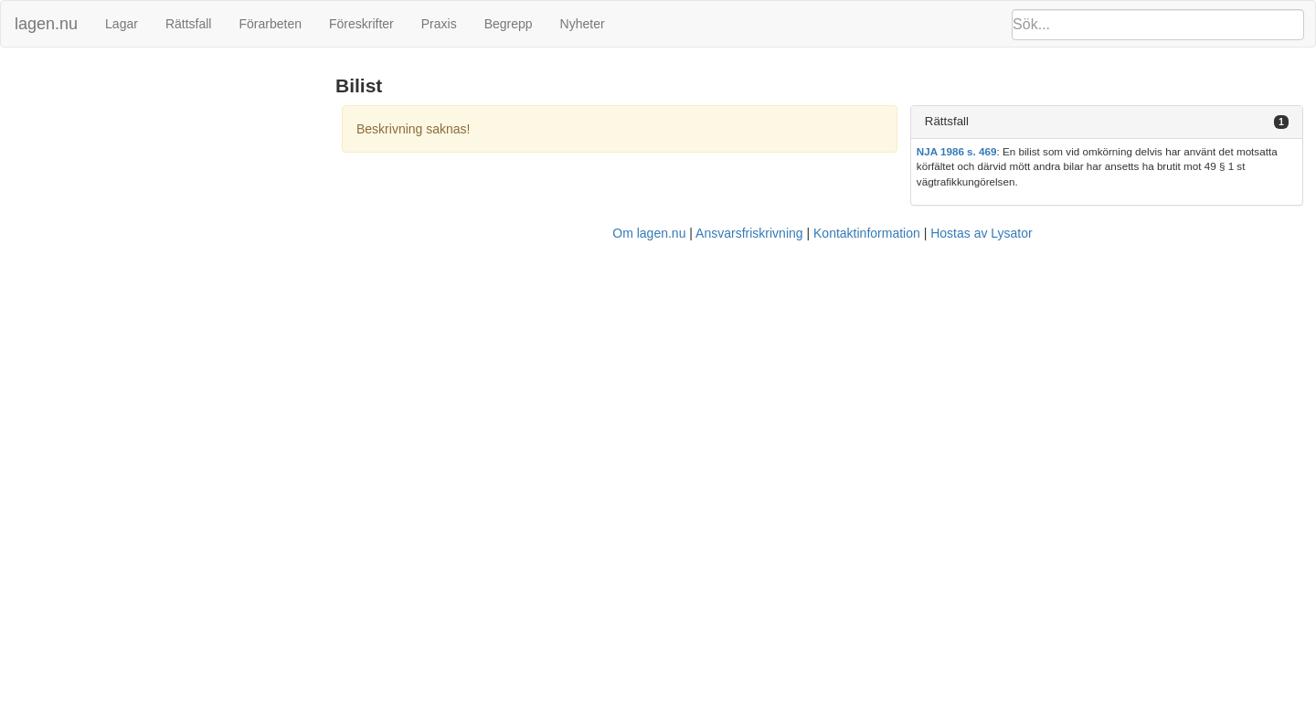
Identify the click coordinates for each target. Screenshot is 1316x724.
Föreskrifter (361, 23)
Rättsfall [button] (947, 121)
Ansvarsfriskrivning (748, 233)
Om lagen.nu (648, 233)
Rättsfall (188, 23)
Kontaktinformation (866, 233)
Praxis (439, 23)
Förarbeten (270, 23)
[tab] (1106, 122)
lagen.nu (46, 24)
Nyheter (582, 23)
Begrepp (508, 23)
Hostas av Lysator (981, 233)
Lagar (121, 23)
